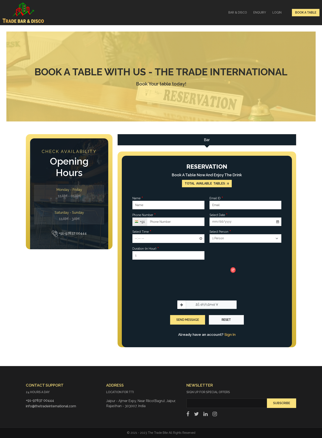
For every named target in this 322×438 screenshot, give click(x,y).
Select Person (220, 232)
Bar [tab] (207, 140)
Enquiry (259, 12)
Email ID (216, 198)
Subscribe (281, 403)
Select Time (141, 232)
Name (137, 198)
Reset (226, 319)
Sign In (230, 334)
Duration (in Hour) (145, 249)
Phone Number (144, 215)
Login (277, 12)
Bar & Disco (237, 12)
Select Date (219, 215)
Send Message (187, 319)
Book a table (305, 12)
